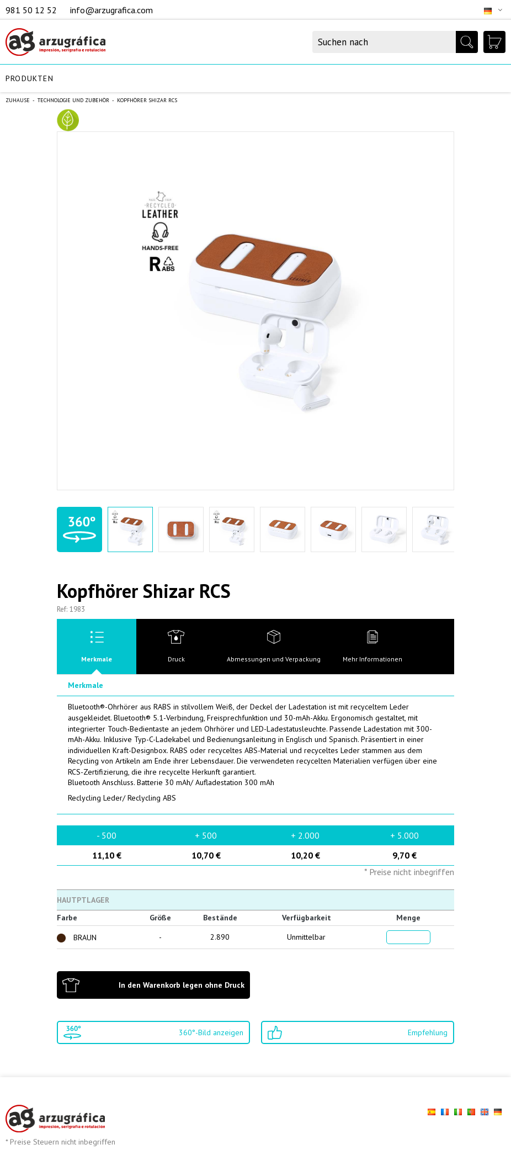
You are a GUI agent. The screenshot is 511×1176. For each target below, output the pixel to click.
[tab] (96, 646)
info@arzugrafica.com (111, 9)
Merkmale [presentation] (96, 659)
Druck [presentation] (176, 659)
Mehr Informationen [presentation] (372, 659)
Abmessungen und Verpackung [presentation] (274, 659)
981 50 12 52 (32, 9)
